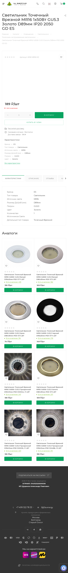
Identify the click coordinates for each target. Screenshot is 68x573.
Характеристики (13, 178)
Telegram (34, 529)
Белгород (35, 520)
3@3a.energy (47, 507)
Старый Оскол (36, 522)
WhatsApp (40, 529)
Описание (34, 178)
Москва (35, 517)
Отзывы (50, 178)
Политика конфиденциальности (36, 565)
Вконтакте (27, 529)
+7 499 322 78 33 (24, 507)
